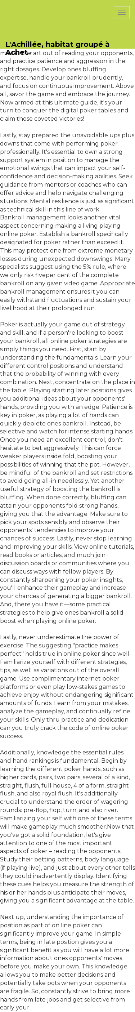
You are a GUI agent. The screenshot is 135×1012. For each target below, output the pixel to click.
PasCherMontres (35, 3)
